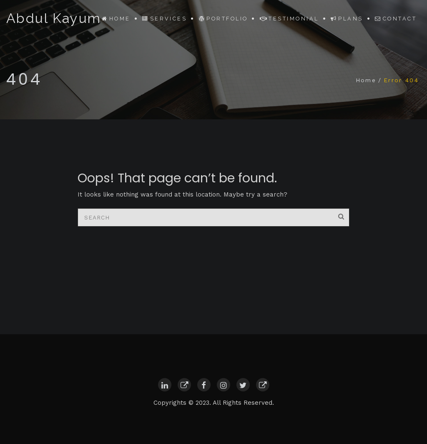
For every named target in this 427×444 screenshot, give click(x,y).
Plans (347, 18)
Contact (396, 18)
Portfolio (223, 18)
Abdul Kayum (53, 18)
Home (116, 18)
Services (164, 18)
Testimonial (289, 18)
